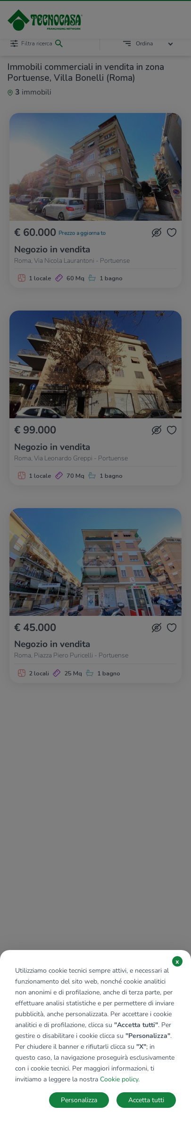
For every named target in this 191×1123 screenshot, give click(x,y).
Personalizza (79, 1100)
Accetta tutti (146, 1100)
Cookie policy (119, 1079)
